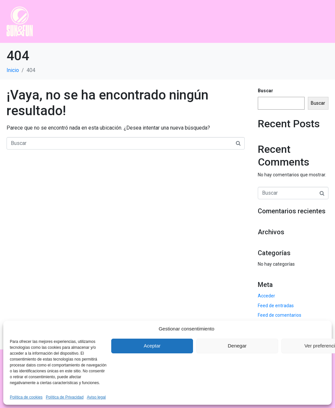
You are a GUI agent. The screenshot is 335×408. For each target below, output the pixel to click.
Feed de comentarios (279, 315)
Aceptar (152, 345)
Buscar (265, 90)
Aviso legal (96, 397)
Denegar (237, 345)
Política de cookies (26, 397)
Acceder (266, 295)
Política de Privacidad (64, 397)
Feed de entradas (276, 305)
